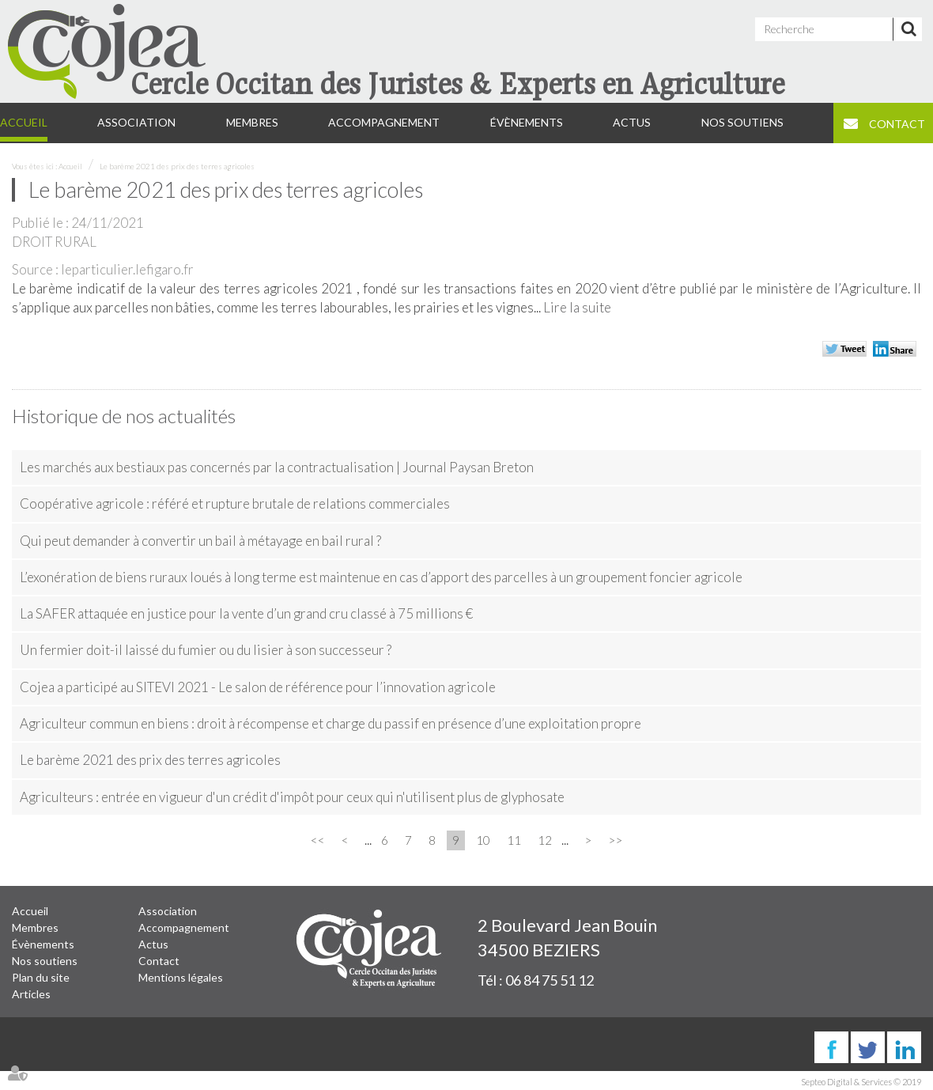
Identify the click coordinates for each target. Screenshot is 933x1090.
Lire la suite (577, 307)
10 (483, 840)
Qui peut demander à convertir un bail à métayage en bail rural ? (200, 540)
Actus (632, 122)
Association (136, 122)
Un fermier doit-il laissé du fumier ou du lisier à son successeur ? (205, 650)
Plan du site (41, 977)
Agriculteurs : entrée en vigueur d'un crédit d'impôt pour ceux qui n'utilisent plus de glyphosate (292, 797)
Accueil (23, 122)
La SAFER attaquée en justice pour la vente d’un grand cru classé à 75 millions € (246, 613)
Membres (252, 122)
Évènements (526, 122)
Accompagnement (384, 122)
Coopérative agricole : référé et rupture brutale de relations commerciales (235, 503)
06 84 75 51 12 (549, 980)
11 (514, 840)
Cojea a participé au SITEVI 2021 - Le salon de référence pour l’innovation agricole (258, 687)
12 (545, 840)
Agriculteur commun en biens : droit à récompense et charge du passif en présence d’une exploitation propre (330, 723)
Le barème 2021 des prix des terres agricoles (177, 166)
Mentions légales (180, 977)
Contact (897, 124)
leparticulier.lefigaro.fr (127, 269)
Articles (31, 994)
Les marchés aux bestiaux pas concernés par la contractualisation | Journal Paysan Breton (277, 467)
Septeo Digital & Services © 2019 (861, 1082)
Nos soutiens (742, 122)
